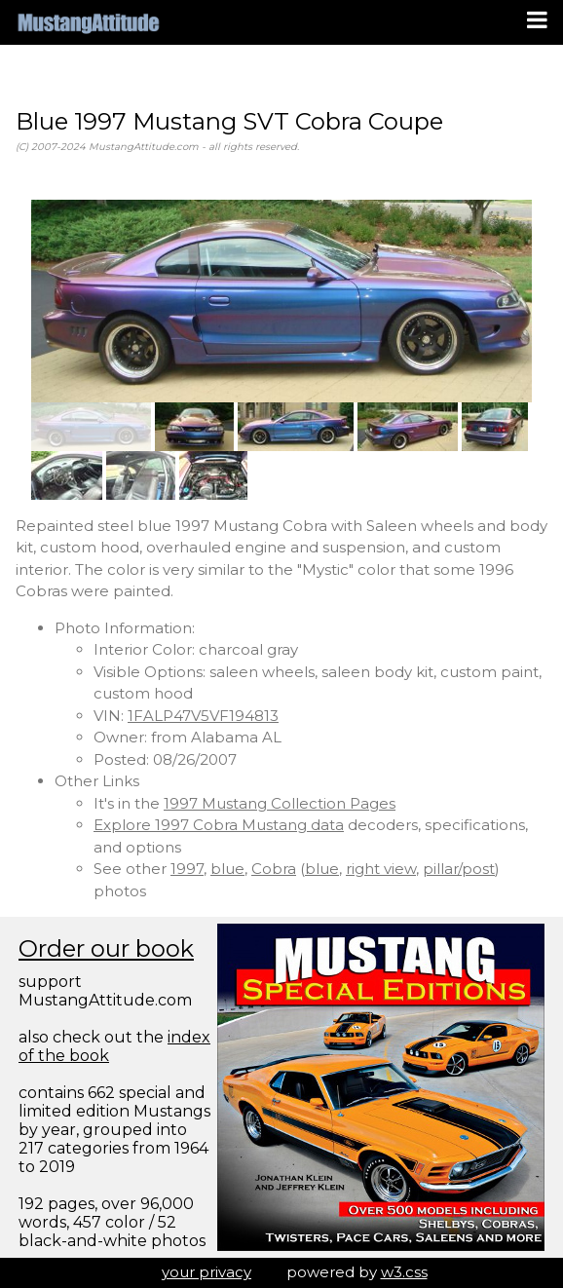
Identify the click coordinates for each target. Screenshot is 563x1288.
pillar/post (459, 868)
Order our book (106, 948)
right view (381, 868)
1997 (187, 868)
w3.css (404, 1272)
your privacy (206, 1272)
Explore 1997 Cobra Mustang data (219, 824)
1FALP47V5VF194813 (203, 715)
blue (227, 868)
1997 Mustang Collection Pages (279, 803)
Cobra (273, 868)
